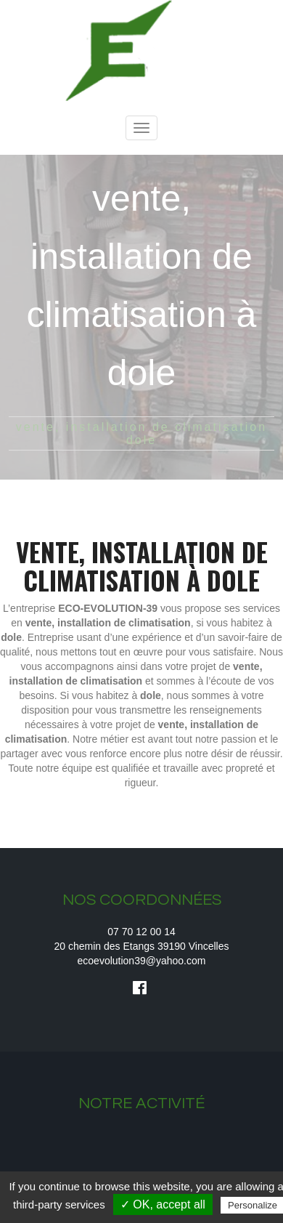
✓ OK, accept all (162, 1204)
